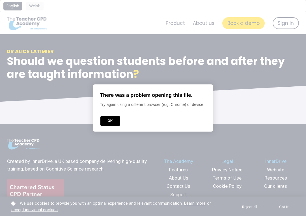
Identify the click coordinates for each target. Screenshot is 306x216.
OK (110, 121)
